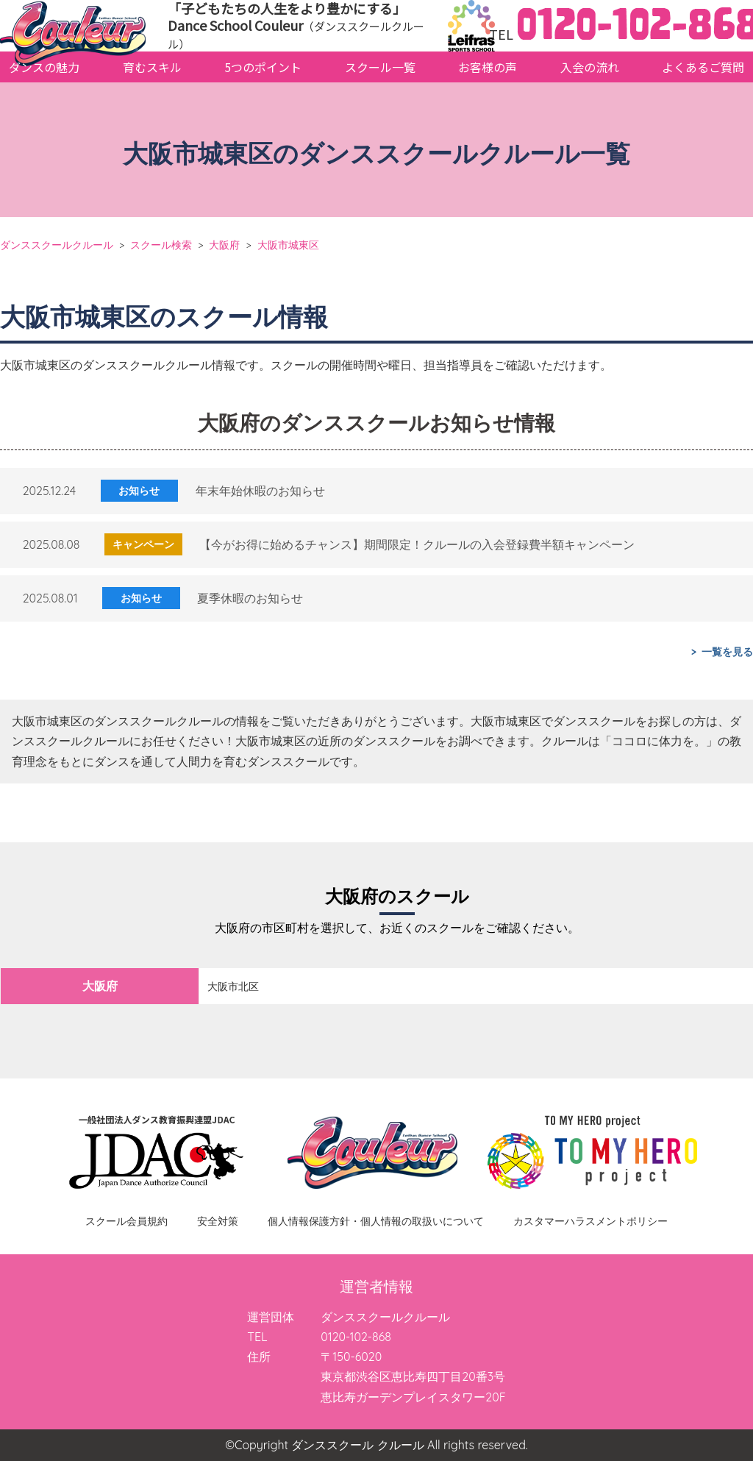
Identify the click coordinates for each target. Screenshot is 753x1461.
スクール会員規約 (126, 1221)
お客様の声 (487, 67)
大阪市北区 (233, 986)
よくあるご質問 (703, 67)
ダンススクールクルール (56, 244)
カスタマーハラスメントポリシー (590, 1221)
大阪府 (224, 244)
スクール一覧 (380, 67)
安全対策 (217, 1221)
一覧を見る (727, 651)
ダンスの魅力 (44, 67)
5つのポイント (262, 67)
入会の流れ (589, 67)
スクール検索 (161, 244)
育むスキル (152, 67)
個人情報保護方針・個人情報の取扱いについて (376, 1221)
